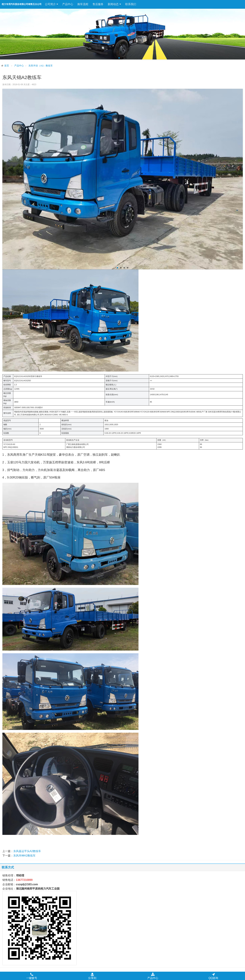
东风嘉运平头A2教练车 (27, 851)
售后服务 (98, 4)
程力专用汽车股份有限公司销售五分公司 (22, 4)
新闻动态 (114, 4)
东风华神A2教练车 (24, 855)
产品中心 (67, 4)
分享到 (92, 975)
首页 (6, 65)
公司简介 (51, 4)
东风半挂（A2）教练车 (40, 65)
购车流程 (82, 4)
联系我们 (130, 4)
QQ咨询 (213, 975)
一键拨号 (31, 975)
